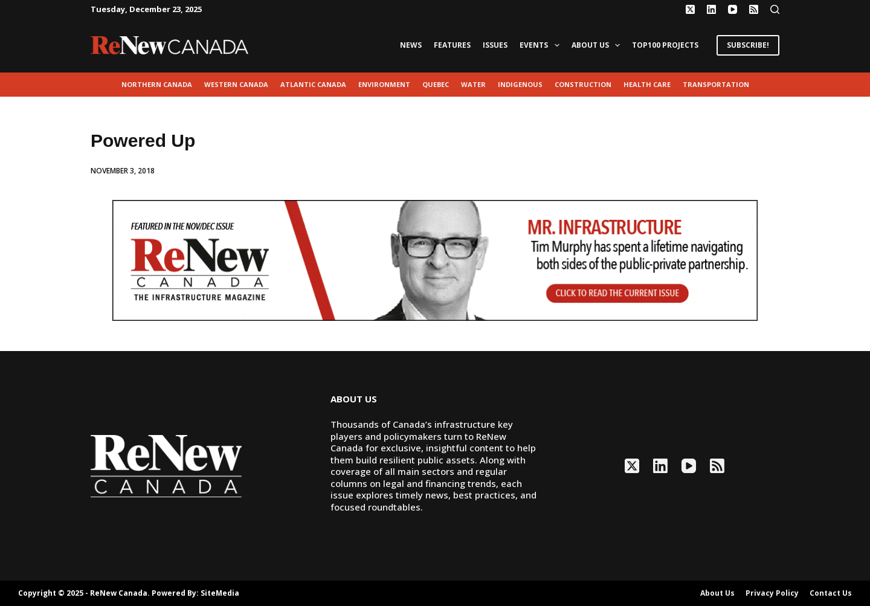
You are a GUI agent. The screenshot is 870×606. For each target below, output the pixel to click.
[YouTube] (732, 9)
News (411, 45)
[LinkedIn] (711, 9)
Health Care (647, 84)
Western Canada (236, 84)
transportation (716, 84)
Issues (495, 45)
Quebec (435, 84)
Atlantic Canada (313, 84)
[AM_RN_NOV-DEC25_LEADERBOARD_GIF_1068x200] (435, 259)
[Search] (774, 9)
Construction (583, 84)
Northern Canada (156, 84)
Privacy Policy (772, 593)
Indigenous (520, 84)
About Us (598, 45)
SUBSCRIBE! (748, 45)
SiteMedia (220, 593)
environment (384, 84)
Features (452, 45)
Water (473, 84)
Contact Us (831, 593)
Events (542, 45)
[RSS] (753, 9)
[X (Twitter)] (690, 9)
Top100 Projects (665, 45)
